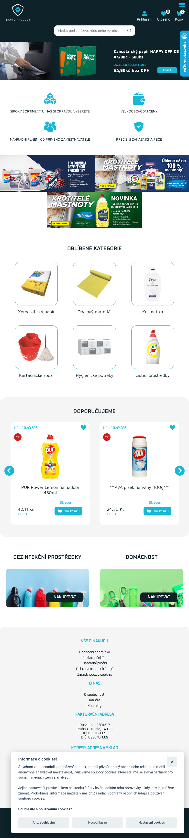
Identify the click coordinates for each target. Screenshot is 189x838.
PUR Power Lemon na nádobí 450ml (50, 490)
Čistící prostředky (152, 375)
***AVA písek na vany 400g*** (139, 487)
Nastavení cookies (151, 822)
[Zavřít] (172, 762)
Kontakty (94, 706)
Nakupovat (65, 597)
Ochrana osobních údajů (94, 669)
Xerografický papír (36, 311)
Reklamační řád (94, 658)
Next (177, 468)
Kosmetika (152, 311)
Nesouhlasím (97, 822)
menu (182, 5)
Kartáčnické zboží (36, 375)
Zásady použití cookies (94, 674)
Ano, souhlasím (44, 822)
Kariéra (94, 700)
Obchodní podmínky (94, 652)
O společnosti (94, 694)
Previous (6, 468)
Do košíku (68, 511)
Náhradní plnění (94, 663)
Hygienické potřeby (94, 375)
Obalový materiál (94, 311)
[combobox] (94, 30)
